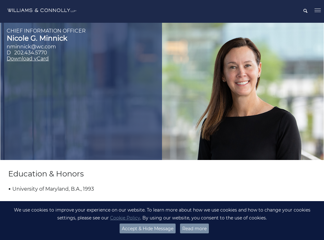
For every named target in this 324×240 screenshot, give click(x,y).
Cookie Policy (125, 218)
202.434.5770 (30, 53)
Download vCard (28, 59)
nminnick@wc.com (31, 47)
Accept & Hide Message (147, 228)
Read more (194, 228)
